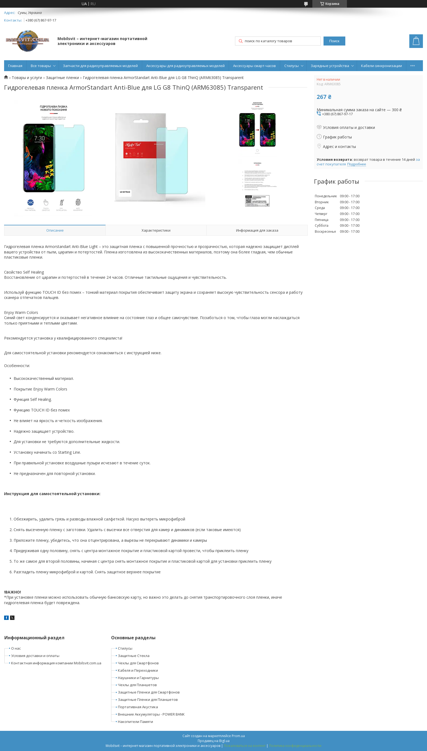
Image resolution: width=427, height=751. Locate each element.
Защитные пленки (62, 77)
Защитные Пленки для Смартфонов (149, 692)
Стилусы (291, 65)
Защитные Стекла (134, 655)
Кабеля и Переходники (138, 670)
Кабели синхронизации (381, 65)
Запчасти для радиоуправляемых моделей (100, 65)
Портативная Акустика (138, 706)
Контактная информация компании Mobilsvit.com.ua (56, 663)
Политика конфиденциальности (295, 745)
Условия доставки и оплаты (35, 655)
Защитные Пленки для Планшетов (148, 699)
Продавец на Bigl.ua (214, 740)
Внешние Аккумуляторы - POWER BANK (151, 714)
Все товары (41, 65)
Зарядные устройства (330, 65)
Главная (15, 65)
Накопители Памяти (135, 721)
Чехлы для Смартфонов (138, 663)
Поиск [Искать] (334, 41)
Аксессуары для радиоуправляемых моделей (185, 65)
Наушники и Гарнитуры (138, 677)
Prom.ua (238, 736)
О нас (16, 648)
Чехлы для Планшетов (137, 684)
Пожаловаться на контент (245, 745)
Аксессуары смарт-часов (254, 65)
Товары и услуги (27, 77)
